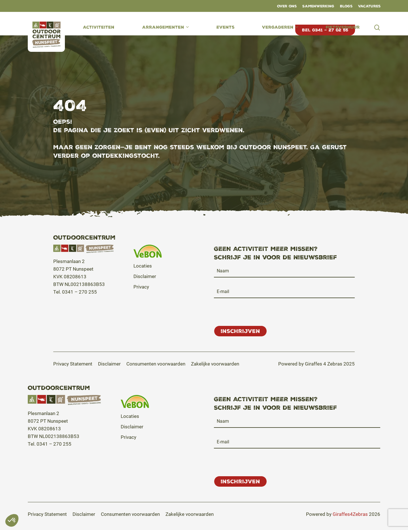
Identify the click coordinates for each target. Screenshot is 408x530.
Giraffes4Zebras (350, 514)
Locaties (142, 265)
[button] (72, 363)
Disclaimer (144, 276)
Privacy (141, 286)
